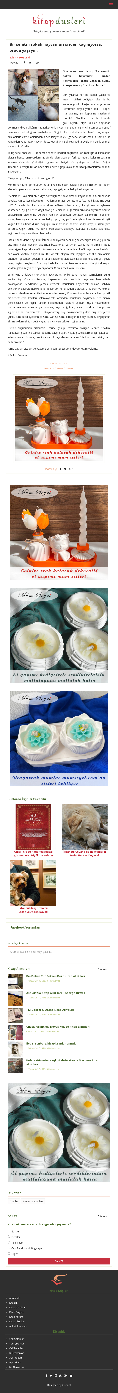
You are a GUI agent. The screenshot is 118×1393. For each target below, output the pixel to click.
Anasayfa (14, 1298)
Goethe (14, 1201)
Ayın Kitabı (15, 1362)
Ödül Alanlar (16, 1348)
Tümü (102, 969)
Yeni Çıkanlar (16, 1343)
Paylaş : (14, 62)
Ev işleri (14, 1231)
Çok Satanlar (16, 1339)
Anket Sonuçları (18, 1326)
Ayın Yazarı (15, 1357)
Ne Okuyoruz (16, 1367)
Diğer (13, 1254)
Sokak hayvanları (33, 1201)
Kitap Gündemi (17, 1307)
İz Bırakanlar (16, 1353)
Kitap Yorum (16, 1316)
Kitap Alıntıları (17, 1321)
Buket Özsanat (18, 355)
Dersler (14, 1237)
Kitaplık (13, 1302)
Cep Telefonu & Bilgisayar (25, 1248)
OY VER (59, 1261)
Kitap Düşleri (20, 57)
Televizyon (16, 1242)
